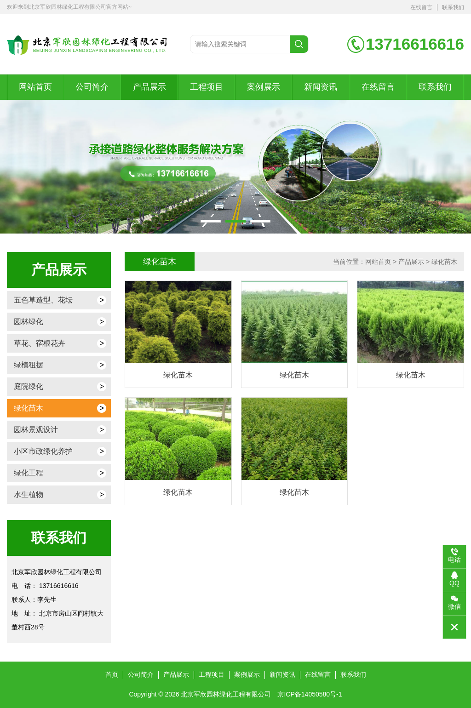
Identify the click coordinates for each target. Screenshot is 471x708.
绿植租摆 (28, 365)
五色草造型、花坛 (43, 300)
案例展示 (263, 86)
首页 (111, 674)
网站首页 (35, 86)
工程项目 (206, 86)
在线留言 (421, 7)
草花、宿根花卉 (39, 343)
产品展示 (149, 86)
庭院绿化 (28, 386)
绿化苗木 (28, 408)
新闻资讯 (320, 86)
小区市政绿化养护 (43, 451)
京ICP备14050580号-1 (309, 694)
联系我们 (453, 7)
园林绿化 (28, 321)
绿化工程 (28, 473)
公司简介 (92, 86)
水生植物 (28, 494)
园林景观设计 (36, 430)
